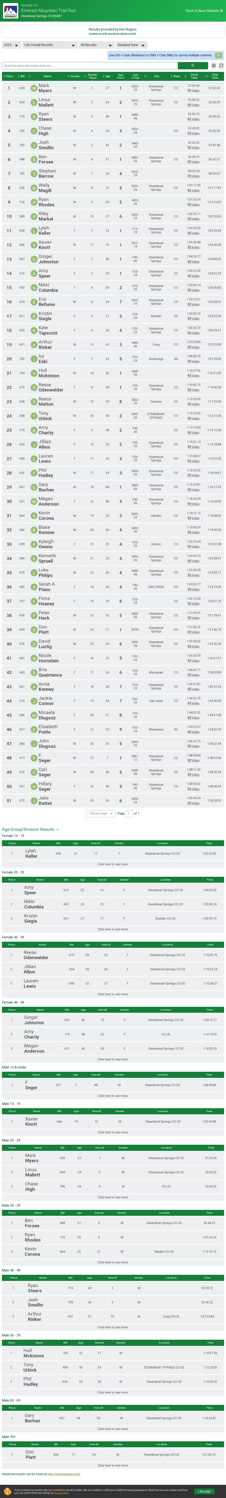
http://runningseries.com (64, 1476)
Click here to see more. (113, 864)
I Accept (204, 1491)
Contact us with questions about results (112, 33)
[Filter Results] (214, 65)
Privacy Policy (61, 1492)
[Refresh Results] (221, 65)
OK (219, 55)
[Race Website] (12, 10)
